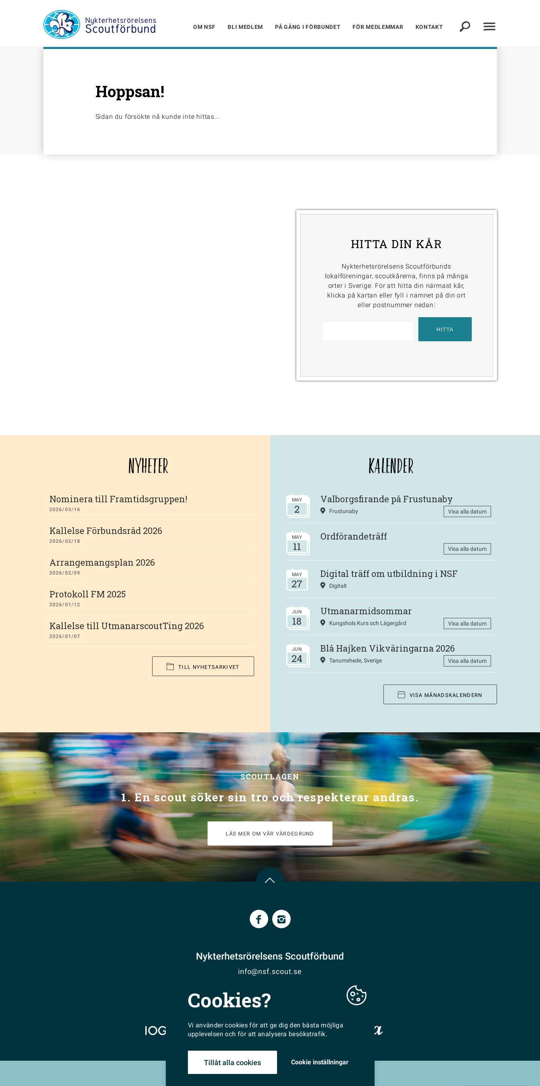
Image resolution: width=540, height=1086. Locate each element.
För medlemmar (378, 27)
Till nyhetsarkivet (203, 666)
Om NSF (204, 27)
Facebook (259, 919)
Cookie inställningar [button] (319, 1062)
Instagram (281, 919)
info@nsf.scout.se (270, 971)
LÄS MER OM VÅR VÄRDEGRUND (270, 834)
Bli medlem (245, 27)
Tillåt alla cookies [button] (232, 1062)
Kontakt (429, 27)
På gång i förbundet (307, 27)
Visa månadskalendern (440, 695)
